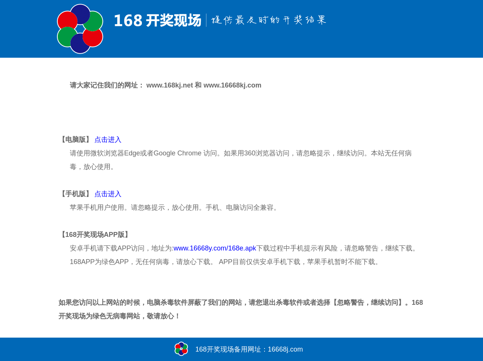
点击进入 (108, 139)
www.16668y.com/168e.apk (215, 248)
